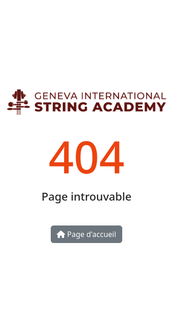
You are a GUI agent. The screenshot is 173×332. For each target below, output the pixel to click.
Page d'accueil (86, 234)
